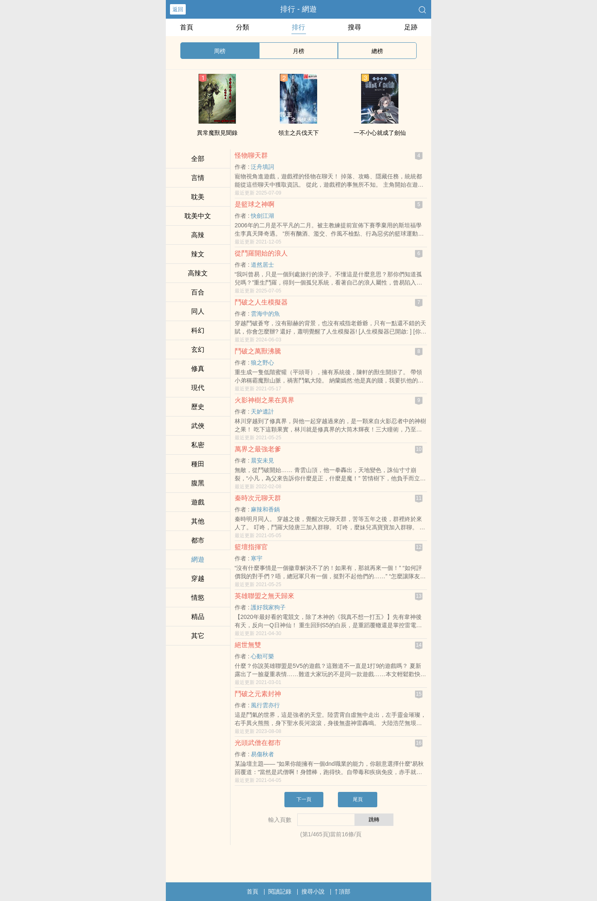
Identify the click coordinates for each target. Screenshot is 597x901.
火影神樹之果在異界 (264, 400)
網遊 (197, 559)
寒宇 (256, 558)
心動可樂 (262, 656)
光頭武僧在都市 (258, 742)
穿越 (197, 578)
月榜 (298, 51)
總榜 (377, 51)
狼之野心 (262, 362)
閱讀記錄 (279, 891)
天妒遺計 (262, 411)
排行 (298, 27)
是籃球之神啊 (254, 204)
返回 (177, 9)
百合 (197, 292)
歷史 (197, 406)
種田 (197, 464)
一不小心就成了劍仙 (380, 132)
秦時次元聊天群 (258, 498)
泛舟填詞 (262, 166)
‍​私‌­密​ (197, 444)
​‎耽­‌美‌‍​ (197, 196)
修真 (197, 368)
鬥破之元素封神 (258, 693)
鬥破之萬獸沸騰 (258, 351)
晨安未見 (262, 460)
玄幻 (197, 349)
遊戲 (197, 502)
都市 (197, 540)
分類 (242, 27)
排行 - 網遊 (298, 9)
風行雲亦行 (265, 705)
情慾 (197, 597)
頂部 (342, 891)
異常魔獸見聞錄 (217, 132)
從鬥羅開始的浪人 (261, 253)
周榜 (220, 51)
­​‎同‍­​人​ (197, 311)
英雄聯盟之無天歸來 (264, 595)
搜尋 (354, 27)
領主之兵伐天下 (298, 132)
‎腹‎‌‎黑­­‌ (197, 483)
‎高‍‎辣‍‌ (197, 235)
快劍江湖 (262, 215)
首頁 (186, 27)
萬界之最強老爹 (258, 449)
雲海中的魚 (265, 313)
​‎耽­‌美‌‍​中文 (197, 215)
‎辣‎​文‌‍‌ (197, 254)
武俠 (197, 425)
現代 (197, 387)
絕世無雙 (248, 644)
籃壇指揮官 (251, 546)
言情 (197, 177)
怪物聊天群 (251, 155)
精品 (197, 616)
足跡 (410, 27)
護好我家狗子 (268, 607)
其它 (197, 635)
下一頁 (303, 799)
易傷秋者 (262, 754)
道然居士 (262, 264)
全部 (197, 158)
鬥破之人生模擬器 (261, 302)
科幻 (197, 330)
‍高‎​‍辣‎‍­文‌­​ (198, 273)
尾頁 (358, 799)
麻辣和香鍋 (265, 509)
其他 (197, 521)
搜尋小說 (313, 891)
